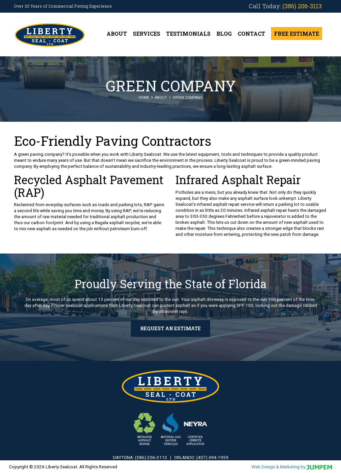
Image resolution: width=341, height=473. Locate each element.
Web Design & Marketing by (291, 466)
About (117, 33)
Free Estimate (296, 33)
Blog (224, 33)
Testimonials (188, 33)
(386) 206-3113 (302, 6)
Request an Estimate (170, 328)
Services (146, 33)
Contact (251, 33)
